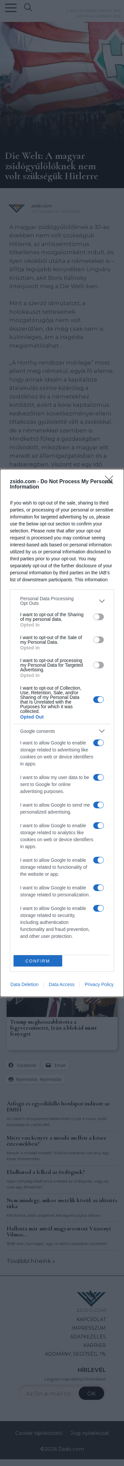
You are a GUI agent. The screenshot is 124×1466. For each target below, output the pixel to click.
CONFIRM (37, 961)
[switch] (98, 617)
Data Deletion (25, 984)
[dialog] (62, 733)
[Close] (111, 482)
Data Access (61, 984)
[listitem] (62, 601)
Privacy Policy (99, 984)
